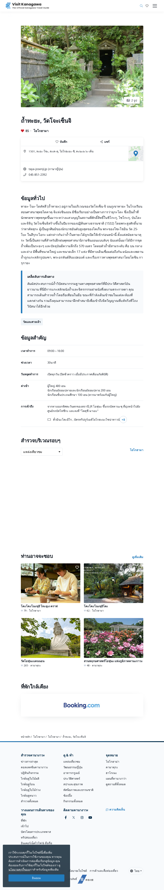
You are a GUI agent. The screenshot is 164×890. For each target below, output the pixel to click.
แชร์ (105, 141)
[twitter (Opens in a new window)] (73, 817)
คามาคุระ (112, 767)
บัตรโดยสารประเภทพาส (36, 832)
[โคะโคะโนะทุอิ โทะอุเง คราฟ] (50, 587)
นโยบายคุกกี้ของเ (19, 869)
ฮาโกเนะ (111, 773)
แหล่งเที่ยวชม (71, 761)
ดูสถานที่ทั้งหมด (116, 784)
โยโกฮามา (40, 131)
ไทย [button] (134, 871)
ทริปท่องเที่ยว (29, 837)
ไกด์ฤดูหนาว (28, 795)
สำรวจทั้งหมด (29, 801)
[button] (147, 5)
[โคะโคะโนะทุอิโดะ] (113, 587)
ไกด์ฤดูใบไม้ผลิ (30, 778)
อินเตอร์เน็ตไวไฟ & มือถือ (36, 843)
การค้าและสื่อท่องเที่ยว (104, 871)
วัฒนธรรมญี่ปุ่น (72, 767)
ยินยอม (36, 878)
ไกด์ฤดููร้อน (28, 784)
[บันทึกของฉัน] (147, 5)
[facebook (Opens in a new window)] (65, 817)
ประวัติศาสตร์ (71, 778)
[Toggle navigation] (154, 5)
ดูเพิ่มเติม (137, 557)
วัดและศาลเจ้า (32, 322)
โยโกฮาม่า (112, 761)
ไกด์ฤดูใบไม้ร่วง (31, 790)
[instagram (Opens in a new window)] (82, 817)
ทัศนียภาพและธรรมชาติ (78, 790)
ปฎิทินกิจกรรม (30, 773)
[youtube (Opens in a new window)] (90, 817)
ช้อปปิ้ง (67, 795)
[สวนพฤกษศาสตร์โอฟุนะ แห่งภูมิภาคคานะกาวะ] (113, 642)
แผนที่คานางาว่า (116, 778)
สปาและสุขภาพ (73, 784)
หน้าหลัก (25, 736)
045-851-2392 (38, 175)
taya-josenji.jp (38, 169)
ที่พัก (24, 820)
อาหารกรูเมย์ (71, 773)
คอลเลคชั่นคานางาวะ (34, 767)
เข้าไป (24, 826)
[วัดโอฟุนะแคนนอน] (50, 642)
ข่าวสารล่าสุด (29, 761)
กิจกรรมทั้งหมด (73, 801)
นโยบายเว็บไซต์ (77, 871)
